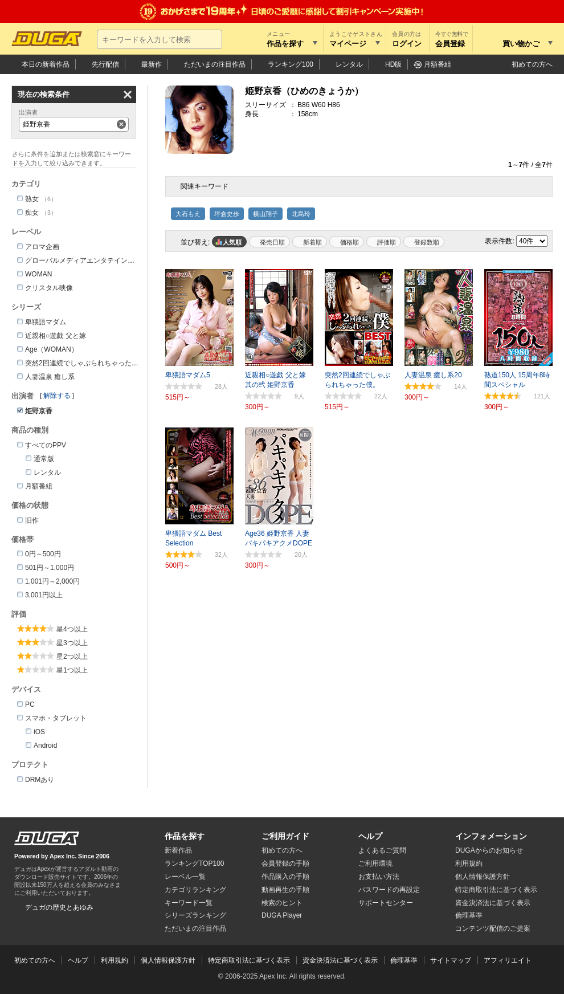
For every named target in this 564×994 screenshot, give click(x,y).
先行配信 (105, 64)
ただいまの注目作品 (195, 928)
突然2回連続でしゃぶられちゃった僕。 (85, 363)
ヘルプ (370, 836)
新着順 (312, 242)
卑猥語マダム (45, 322)
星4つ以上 (72, 629)
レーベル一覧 (185, 877)
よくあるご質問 (382, 850)
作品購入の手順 (285, 877)
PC (30, 704)
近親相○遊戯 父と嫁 (55, 336)
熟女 (32, 199)
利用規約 (469, 863)
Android (45, 745)
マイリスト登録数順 (423, 241)
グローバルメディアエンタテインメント (86, 260)
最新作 (151, 64)
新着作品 (178, 850)
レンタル (349, 64)
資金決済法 (492, 903)
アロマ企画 (42, 247)
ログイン (407, 43)
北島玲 (301, 213)
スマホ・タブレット (56, 718)
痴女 (32, 213)
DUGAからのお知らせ (489, 850)
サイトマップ (450, 960)
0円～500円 (43, 554)
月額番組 (437, 64)
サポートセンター (385, 903)
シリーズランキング (195, 915)
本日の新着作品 (46, 64)
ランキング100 (290, 64)
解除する (57, 396)
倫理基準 (469, 915)
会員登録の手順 (285, 863)
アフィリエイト (508, 960)
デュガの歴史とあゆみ (59, 907)
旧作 (32, 520)
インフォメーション (491, 836)
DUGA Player (281, 915)
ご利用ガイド (285, 836)
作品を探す (185, 836)
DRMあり (39, 780)
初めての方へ (532, 64)
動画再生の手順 (285, 890)
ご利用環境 (375, 863)
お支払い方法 (378, 877)
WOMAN (38, 274)
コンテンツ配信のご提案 (492, 928)
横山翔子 (265, 213)
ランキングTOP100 (194, 863)
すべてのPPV (45, 445)
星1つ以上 (72, 670)
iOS (39, 732)
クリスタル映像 (49, 288)
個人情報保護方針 (482, 877)
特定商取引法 (496, 890)
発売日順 (272, 242)
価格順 (349, 242)
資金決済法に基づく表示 (340, 960)
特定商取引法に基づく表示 (249, 960)
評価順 (386, 242)
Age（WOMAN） (51, 349)
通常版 (44, 459)
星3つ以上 (72, 643)
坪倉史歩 (226, 213)
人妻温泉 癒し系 (50, 377)
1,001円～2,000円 (52, 581)
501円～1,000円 (49, 568)
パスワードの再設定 (389, 890)
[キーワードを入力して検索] (159, 39)
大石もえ (188, 213)
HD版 (393, 64)
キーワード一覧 (188, 903)
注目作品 (215, 64)
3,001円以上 (44, 595)
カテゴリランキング (195, 890)
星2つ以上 (72, 657)
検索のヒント (282, 903)
